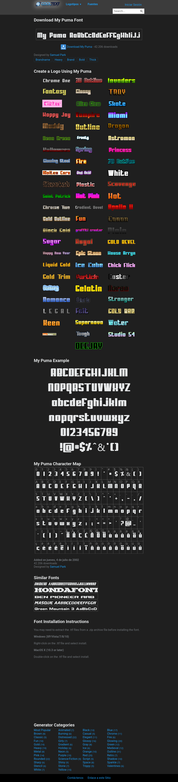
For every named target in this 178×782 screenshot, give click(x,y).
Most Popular (42, 730)
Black (89, 730)
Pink (39, 755)
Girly (62, 741)
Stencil (40, 766)
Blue (112, 730)
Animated (66, 730)
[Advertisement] (17, 70)
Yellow (64, 769)
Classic (40, 737)
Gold (39, 744)
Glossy (89, 741)
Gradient (65, 744)
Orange (90, 751)
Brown (39, 733)
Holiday (64, 748)
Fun (38, 741)
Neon (63, 751)
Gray (87, 744)
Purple (64, 755)
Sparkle (113, 762)
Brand (70, 59)
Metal (39, 751)
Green (113, 744)
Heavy (59, 59)
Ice (86, 748)
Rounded (42, 759)
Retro (112, 755)
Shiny (63, 762)
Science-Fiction (69, 759)
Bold (82, 59)
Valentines (115, 766)
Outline (114, 751)
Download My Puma (76, 46)
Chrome (114, 733)
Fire (111, 737)
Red (87, 755)
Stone (63, 766)
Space (88, 762)
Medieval (115, 748)
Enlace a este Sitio (99, 778)
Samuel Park (58, 55)
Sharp (39, 762)
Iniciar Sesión (133, 4)
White (39, 769)
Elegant (90, 737)
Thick (92, 59)
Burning (65, 733)
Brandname (43, 59)
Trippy (88, 766)
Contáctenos (75, 778)
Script (88, 759)
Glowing (114, 741)
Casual (89, 733)
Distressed (67, 737)
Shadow (114, 759)
